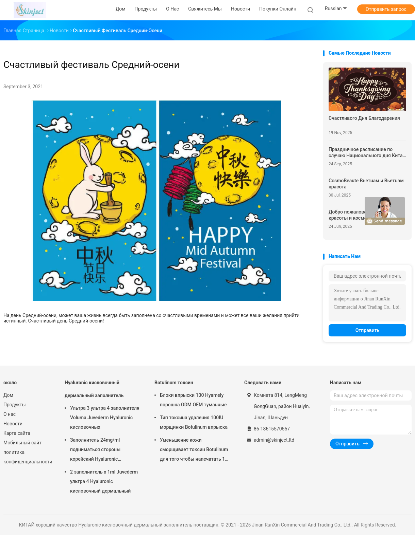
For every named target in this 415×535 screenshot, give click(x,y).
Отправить (367, 330)
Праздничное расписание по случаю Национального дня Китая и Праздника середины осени (367, 153)
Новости (12, 423)
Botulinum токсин (173, 382)
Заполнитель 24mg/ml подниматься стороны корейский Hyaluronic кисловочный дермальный (100, 450)
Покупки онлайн (277, 9)
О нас (9, 414)
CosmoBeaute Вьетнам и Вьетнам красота (366, 183)
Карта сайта (16, 433)
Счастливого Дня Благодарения (364, 118)
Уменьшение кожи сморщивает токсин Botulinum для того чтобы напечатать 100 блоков (195, 450)
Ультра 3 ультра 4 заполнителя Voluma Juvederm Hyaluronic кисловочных (104, 417)
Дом (8, 395)
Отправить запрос (386, 9)
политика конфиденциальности (27, 456)
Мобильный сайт (22, 442)
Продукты (14, 404)
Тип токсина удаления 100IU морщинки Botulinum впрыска (194, 422)
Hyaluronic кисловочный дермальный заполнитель (94, 389)
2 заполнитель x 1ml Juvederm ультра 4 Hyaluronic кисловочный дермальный (104, 481)
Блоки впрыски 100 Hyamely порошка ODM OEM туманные (193, 399)
